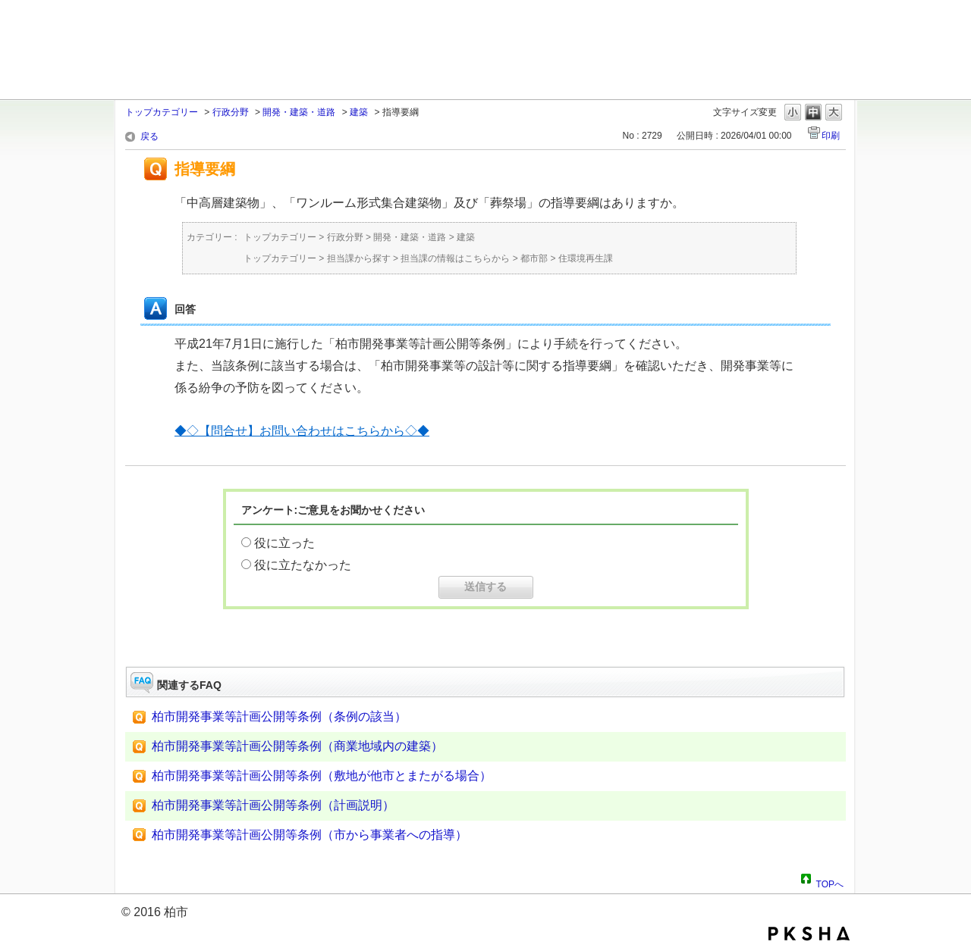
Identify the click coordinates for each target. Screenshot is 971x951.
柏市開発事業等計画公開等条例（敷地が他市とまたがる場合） (322, 775)
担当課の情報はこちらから (455, 258)
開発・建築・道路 (298, 112)
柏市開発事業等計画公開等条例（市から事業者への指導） (309, 834)
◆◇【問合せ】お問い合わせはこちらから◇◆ (301, 430)
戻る (149, 136)
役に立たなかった (302, 564)
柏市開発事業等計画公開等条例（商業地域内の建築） (297, 746)
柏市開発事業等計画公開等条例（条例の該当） (279, 716)
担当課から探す (359, 258)
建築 (359, 112)
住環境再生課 (585, 258)
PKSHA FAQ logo (809, 933)
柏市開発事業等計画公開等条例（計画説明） (273, 805)
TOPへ (830, 882)
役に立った (284, 543)
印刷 (831, 135)
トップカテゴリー (161, 112)
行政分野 (230, 112)
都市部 (534, 258)
